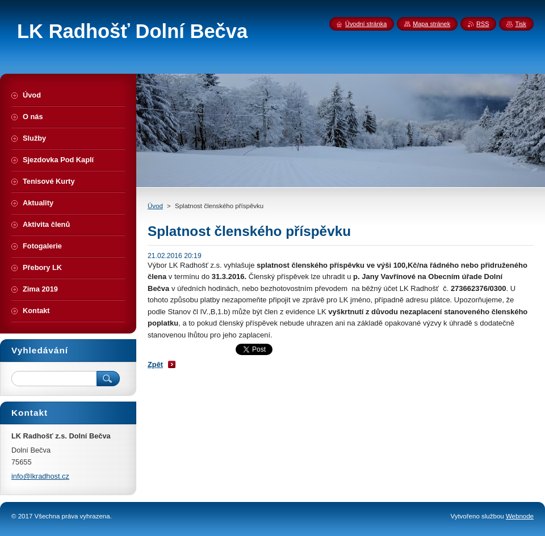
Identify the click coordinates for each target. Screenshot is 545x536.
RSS (482, 23)
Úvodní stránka (366, 23)
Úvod (155, 205)
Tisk (520, 23)
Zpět (155, 364)
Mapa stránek (431, 23)
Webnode (520, 516)
